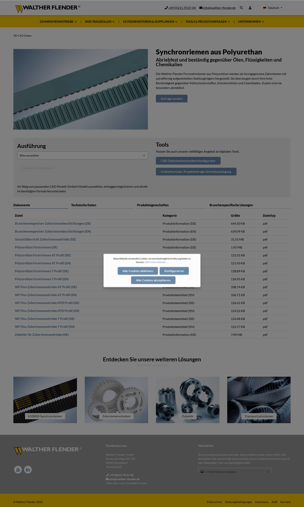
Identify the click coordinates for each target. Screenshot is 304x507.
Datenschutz (214, 502)
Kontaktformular (136, 483)
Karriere (285, 502)
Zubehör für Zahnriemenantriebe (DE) (42, 334)
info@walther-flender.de (217, 7)
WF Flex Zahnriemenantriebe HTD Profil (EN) (47, 311)
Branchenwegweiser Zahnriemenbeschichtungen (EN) (53, 231)
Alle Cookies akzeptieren (153, 284)
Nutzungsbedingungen (238, 502)
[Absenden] (268, 472)
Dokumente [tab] (21, 205)
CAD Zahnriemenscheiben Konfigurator (188, 160)
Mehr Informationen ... (156, 266)
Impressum (262, 502)
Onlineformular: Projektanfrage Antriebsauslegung (196, 171)
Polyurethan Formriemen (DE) (36, 247)
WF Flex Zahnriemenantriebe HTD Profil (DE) (47, 303)
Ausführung (31, 146)
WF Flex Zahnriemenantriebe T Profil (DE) (45, 319)
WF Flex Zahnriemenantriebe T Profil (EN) (45, 326)
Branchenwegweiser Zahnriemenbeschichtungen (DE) (53, 223)
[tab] (102, 205)
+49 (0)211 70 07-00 (180, 7)
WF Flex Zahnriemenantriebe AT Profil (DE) (46, 287)
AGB (274, 502)
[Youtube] (18, 469)
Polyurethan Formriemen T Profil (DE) (42, 271)
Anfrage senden (172, 98)
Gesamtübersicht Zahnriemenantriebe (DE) (45, 239)
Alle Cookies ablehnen (138, 275)
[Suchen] (241, 8)
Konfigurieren (174, 275)
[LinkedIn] (28, 469)
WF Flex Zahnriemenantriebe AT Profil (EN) (46, 295)
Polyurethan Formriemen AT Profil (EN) (43, 263)
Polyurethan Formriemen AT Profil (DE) (43, 255)
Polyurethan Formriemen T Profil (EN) (42, 279)
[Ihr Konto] (250, 8)
